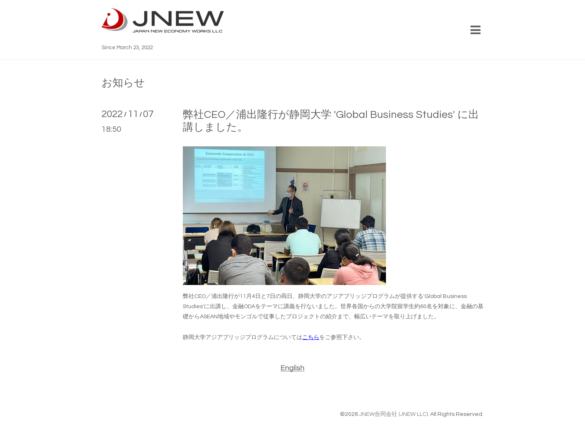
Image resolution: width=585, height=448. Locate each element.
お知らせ (123, 83)
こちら (310, 337)
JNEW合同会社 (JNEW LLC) (393, 414)
